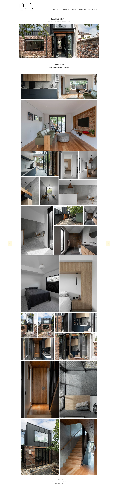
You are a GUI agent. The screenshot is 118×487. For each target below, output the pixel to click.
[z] (10, 243)
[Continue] (108, 243)
